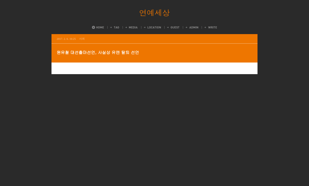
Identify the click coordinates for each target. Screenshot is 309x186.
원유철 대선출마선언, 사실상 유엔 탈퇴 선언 (98, 52)
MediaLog (131, 27)
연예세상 (154, 12)
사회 (82, 39)
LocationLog (152, 27)
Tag (114, 27)
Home (98, 27)
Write (210, 27)
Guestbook (172, 27)
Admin (191, 27)
